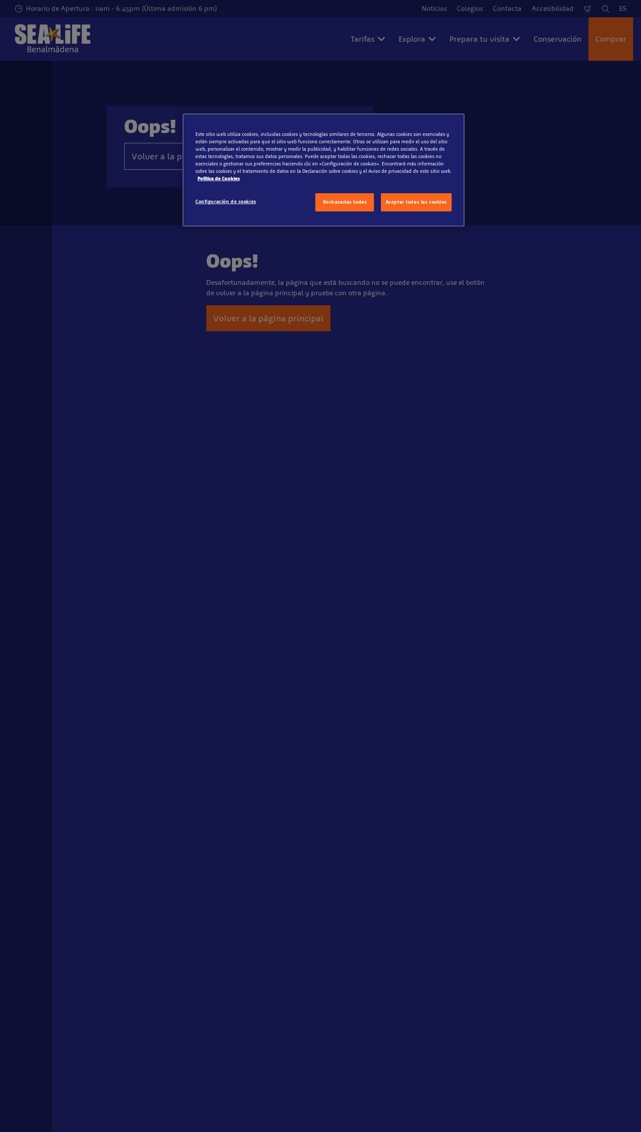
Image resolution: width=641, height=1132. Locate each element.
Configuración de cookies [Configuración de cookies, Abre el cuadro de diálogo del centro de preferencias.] (225, 201)
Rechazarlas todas (345, 202)
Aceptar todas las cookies (416, 202)
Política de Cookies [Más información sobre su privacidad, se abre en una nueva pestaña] (219, 178)
